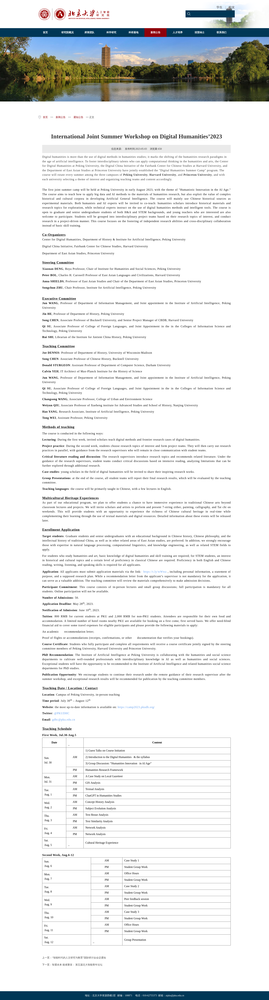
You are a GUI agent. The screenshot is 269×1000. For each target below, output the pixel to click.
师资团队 (89, 32)
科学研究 (111, 32)
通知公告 (78, 117)
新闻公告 (155, 32)
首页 (45, 32)
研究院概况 (67, 32)
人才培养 (178, 32)
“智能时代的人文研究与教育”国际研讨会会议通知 (79, 957)
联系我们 (221, 32)
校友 (232, 7)
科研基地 (133, 32)
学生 (219, 7)
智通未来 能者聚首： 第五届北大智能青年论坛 (77, 964)
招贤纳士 (200, 32)
